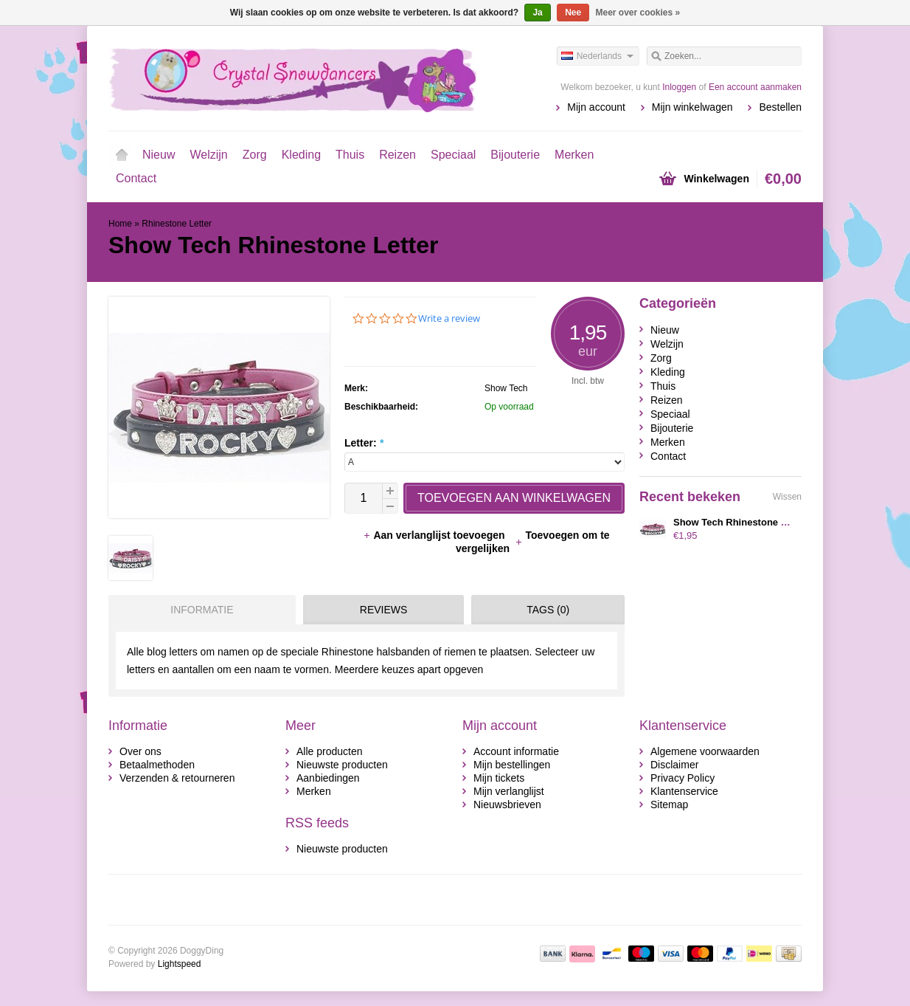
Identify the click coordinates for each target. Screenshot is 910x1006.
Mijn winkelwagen (692, 107)
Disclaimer (674, 765)
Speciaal (453, 154)
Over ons (140, 751)
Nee (573, 12)
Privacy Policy (682, 778)
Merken (574, 154)
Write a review (449, 318)
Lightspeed (179, 964)
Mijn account (596, 107)
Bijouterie (515, 154)
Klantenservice (684, 791)
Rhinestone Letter (177, 223)
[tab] (198, 609)
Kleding (301, 154)
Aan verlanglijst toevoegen (435, 535)
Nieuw (158, 154)
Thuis (350, 154)
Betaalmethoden (157, 765)
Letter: (363, 443)
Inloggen (679, 87)
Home (121, 155)
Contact (136, 178)
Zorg (255, 154)
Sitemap (669, 804)
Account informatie (516, 751)
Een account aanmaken (755, 87)
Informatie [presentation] (201, 610)
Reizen (397, 154)
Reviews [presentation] (384, 610)
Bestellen (780, 107)
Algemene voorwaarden (705, 751)
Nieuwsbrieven (507, 804)
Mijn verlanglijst (508, 791)
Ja (537, 12)
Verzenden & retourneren (177, 778)
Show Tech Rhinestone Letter (740, 522)
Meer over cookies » (638, 12)
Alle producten (329, 751)
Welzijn (208, 154)
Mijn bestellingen (511, 765)
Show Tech (505, 388)
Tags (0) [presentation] (548, 610)
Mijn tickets (498, 778)
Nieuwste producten (342, 765)
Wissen (787, 497)
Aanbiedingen (328, 778)
